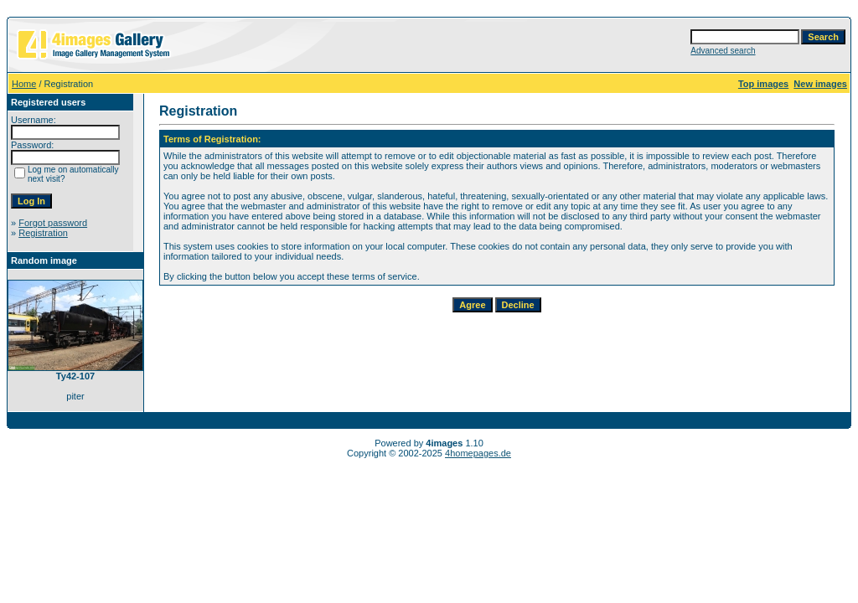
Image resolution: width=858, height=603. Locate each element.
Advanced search (722, 50)
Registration (43, 233)
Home (24, 84)
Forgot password (52, 223)
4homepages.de (478, 453)
